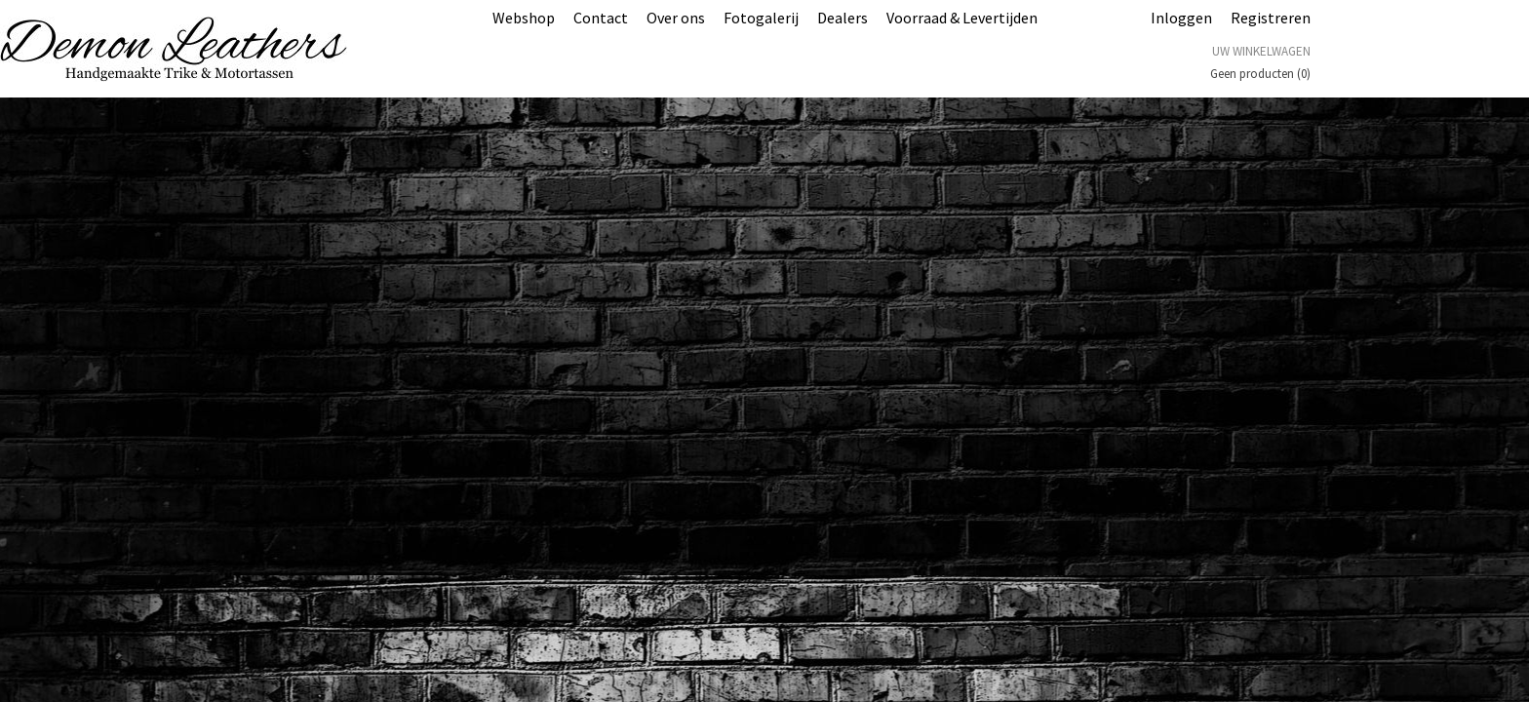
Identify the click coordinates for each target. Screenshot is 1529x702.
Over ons (676, 17)
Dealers (842, 17)
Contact (600, 17)
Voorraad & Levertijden (962, 17)
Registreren (1271, 17)
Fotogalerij (761, 17)
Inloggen (1181, 17)
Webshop (523, 17)
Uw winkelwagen (1261, 51)
